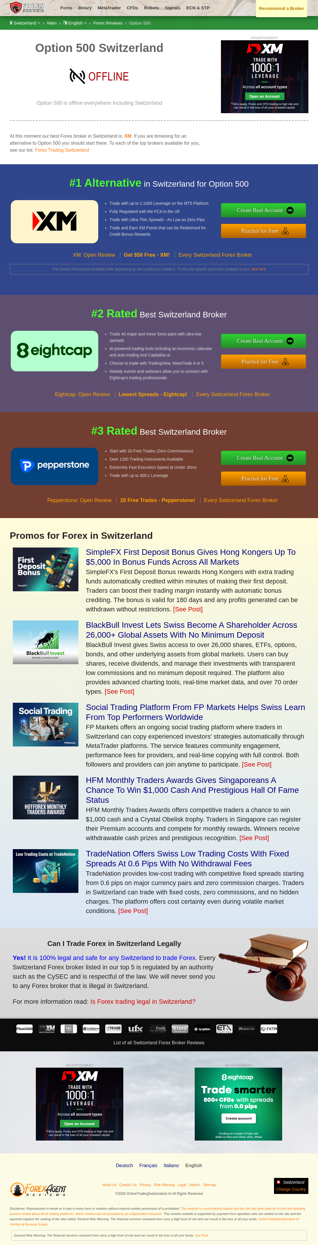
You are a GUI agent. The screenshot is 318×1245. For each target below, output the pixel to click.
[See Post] (188, 609)
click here (258, 269)
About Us (109, 1185)
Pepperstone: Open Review (79, 507)
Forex (66, 7)
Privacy (145, 1185)
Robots (151, 7)
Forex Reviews (108, 22)
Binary (85, 7)
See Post (201, 1235)
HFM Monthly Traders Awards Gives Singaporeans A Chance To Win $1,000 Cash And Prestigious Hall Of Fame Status (192, 790)
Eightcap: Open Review (82, 401)
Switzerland (25, 22)
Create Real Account (267, 211)
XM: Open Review (94, 262)
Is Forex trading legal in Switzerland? (133, 999)
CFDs (132, 7)
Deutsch (124, 1165)
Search (194, 1185)
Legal (182, 1185)
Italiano (171, 1165)
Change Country (291, 1189)
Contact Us (128, 1185)
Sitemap (209, 1185)
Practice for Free (267, 229)
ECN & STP (198, 7)
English (75, 22)
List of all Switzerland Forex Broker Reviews (158, 1042)
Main (52, 22)
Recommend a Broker (281, 8)
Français (148, 1165)
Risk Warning (164, 1185)
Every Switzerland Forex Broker (215, 262)
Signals (172, 7)
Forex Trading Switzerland (62, 150)
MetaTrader (109, 7)
